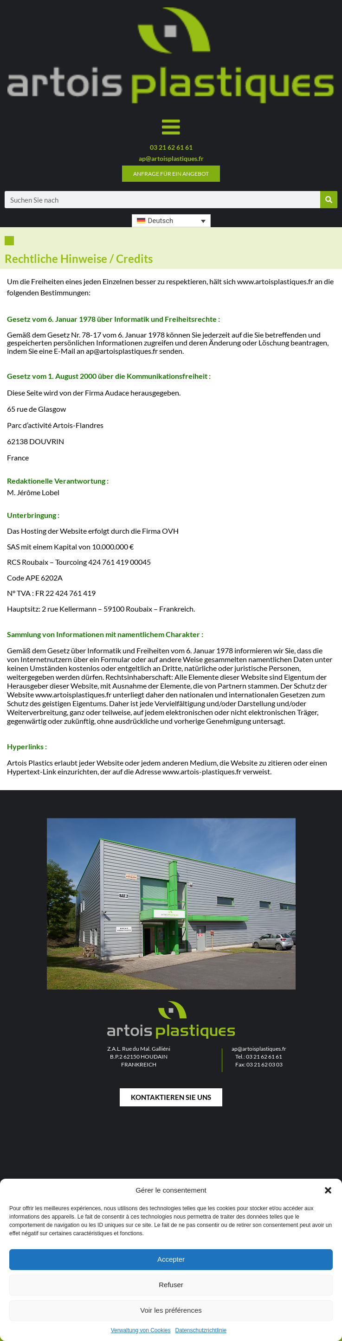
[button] (328, 1190)
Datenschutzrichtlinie (201, 1330)
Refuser (171, 1285)
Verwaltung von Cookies (141, 1330)
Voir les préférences (171, 1310)
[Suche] (328, 199)
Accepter (171, 1259)
